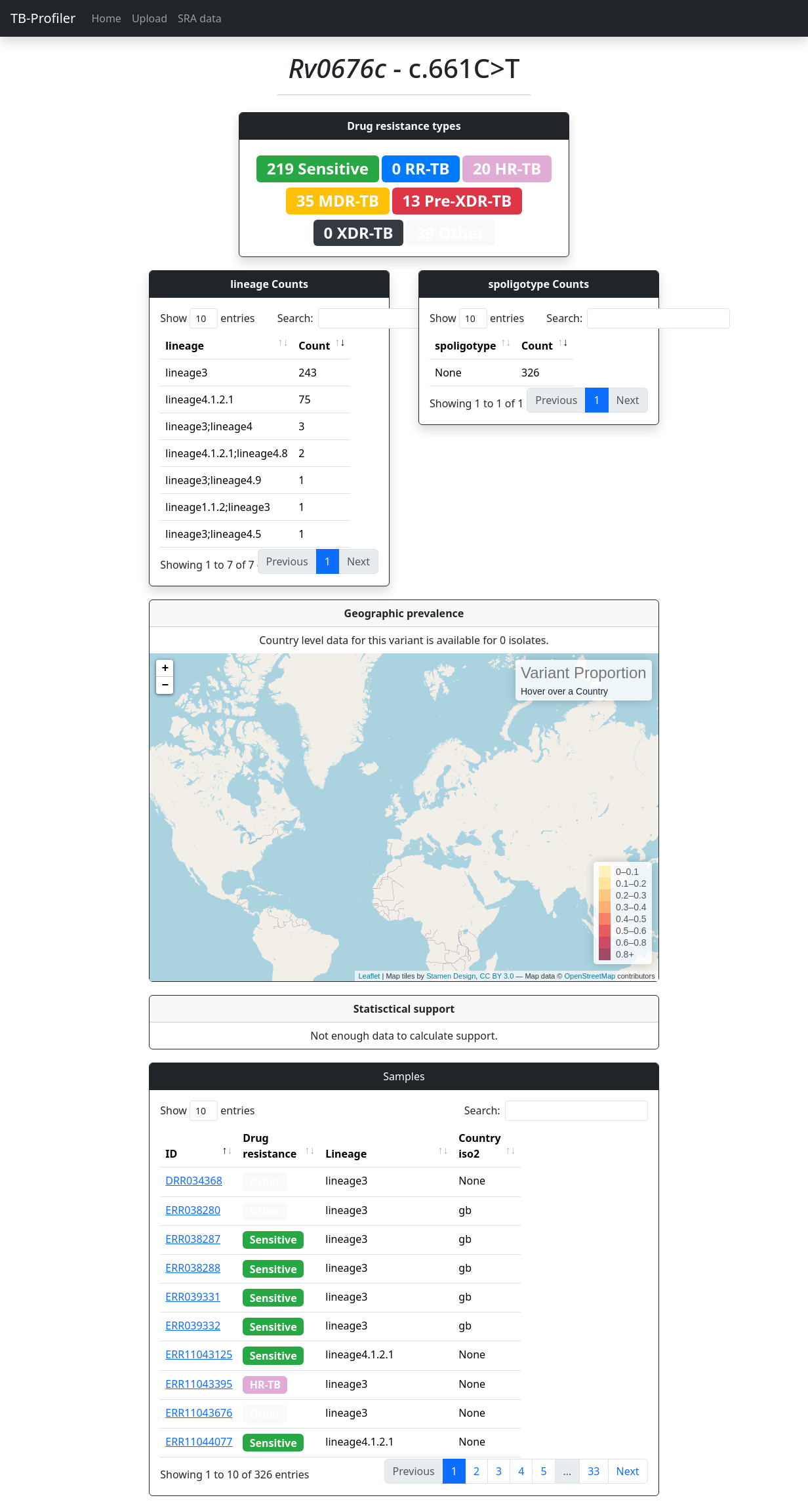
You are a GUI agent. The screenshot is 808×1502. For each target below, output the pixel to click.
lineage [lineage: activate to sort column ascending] (184, 345)
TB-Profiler (42, 18)
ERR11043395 (198, 1368)
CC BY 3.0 (496, 976)
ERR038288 (192, 1252)
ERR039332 (192, 1310)
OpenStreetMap (589, 976)
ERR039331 (192, 1281)
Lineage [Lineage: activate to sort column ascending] (371, 1138)
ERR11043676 (198, 1397)
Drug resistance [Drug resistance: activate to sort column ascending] (284, 1138)
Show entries (207, 318)
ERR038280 (192, 1194)
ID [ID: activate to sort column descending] (171, 1138)
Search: (369, 318)
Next (627, 1455)
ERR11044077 (198, 1426)
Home (106, 18)
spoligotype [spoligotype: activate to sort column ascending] (465, 345)
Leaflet (369, 976)
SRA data (200, 18)
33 (593, 1455)
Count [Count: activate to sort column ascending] (314, 345)
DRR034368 (193, 1165)
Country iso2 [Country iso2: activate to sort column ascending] (516, 1138)
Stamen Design (450, 976)
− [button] (165, 685)
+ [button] (165, 668)
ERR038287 (192, 1223)
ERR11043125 (198, 1338)
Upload (149, 18)
